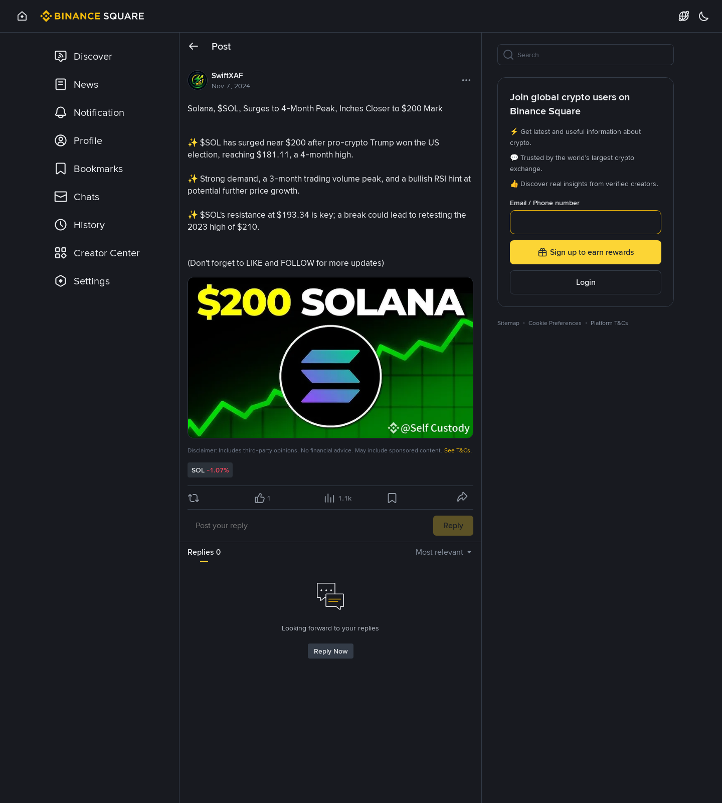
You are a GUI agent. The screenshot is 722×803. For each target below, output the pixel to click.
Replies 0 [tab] (204, 552)
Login (586, 282)
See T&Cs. (458, 450)
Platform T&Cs (609, 323)
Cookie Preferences (555, 323)
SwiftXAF (227, 76)
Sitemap (508, 323)
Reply (453, 525)
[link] (108, 56)
